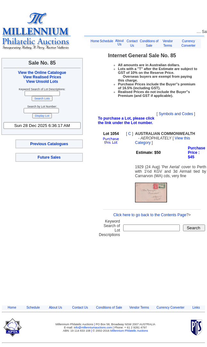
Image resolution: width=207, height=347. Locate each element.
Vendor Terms (139, 307)
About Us (119, 42)
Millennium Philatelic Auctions (129, 330)
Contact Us (80, 307)
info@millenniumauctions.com (93, 327)
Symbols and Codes (176, 114)
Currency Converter (170, 307)
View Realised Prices (42, 77)
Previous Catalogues (49, 144)
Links (196, 307)
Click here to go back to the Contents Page (149, 215)
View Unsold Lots (42, 81)
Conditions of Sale (109, 307)
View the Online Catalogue (42, 72)
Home (95, 41)
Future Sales (48, 157)
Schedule (106, 41)
